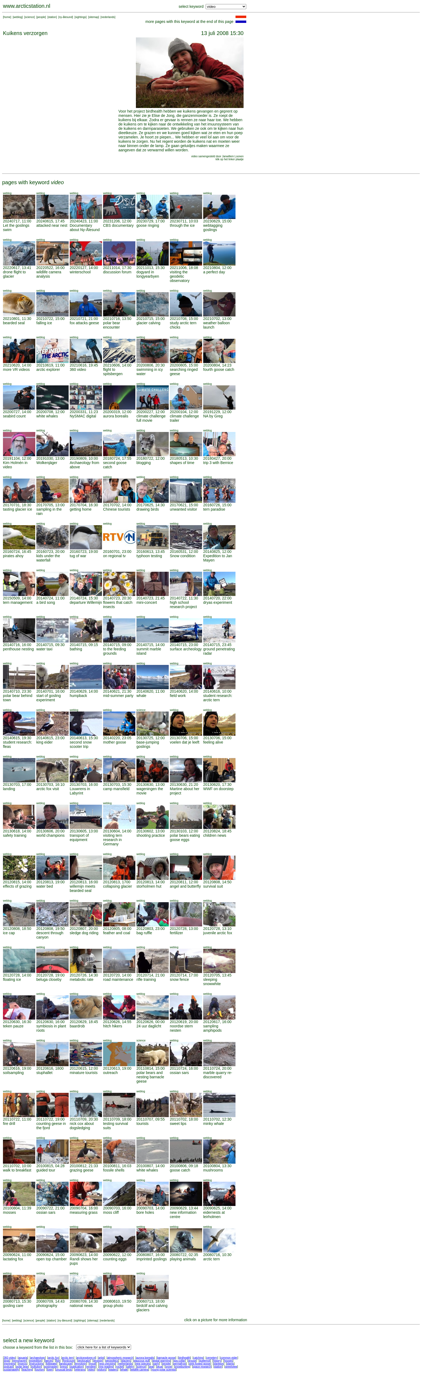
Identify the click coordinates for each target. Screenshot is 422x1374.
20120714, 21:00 (150, 975)
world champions (50, 835)
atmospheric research (120, 1357)
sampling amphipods (212, 1028)
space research (202, 1366)
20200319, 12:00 (117, 412)
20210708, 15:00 (184, 318)
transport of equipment (79, 837)
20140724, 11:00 (50, 598)
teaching (27, 1369)
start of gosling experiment (48, 697)
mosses (9, 1212)
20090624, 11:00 (17, 1255)
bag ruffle (144, 933)
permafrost (179, 1363)
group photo (113, 1305)
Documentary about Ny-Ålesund (85, 227)
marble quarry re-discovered (217, 1074)
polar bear (22, 1366)
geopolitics (111, 1360)
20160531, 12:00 (184, 551)
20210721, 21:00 (84, 318)
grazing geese (81, 1170)
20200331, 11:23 (84, 412)
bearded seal (14, 323)
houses (228, 1360)
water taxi (44, 649)
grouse (192, 1360)
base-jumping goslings (147, 744)
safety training (14, 835)
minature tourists (83, 1072)
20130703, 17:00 (17, 784)
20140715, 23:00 (184, 645)
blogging (143, 463)
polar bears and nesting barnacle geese (150, 1076)
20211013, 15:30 (150, 268)
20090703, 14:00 (150, 1208)
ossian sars (179, 1072)
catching (198, 1357)
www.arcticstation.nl (26, 6)
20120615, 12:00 (84, 1068)
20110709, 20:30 (84, 1119)
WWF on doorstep (218, 789)
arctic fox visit (47, 789)
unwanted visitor (183, 509)
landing (9, 789)
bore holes (145, 1212)
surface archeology (186, 649)
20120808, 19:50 (50, 928)
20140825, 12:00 (217, 551)
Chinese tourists (116, 509)
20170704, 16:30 (84, 505)
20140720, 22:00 (217, 598)
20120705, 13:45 (217, 975)
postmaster (50, 1366)
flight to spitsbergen (112, 371)
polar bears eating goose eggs (185, 837)
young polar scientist (164, 1369)
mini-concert (146, 602)
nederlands (107, 17)
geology (98, 1360)
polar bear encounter (111, 325)
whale (141, 695)
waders (113, 1369)
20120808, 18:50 (17, 928)
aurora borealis (115, 416)
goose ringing (147, 225)
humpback (78, 695)
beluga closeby (48, 979)
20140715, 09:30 (50, 645)
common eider (228, 1357)
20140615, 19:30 (17, 738)
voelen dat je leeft (184, 742)
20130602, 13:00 (150, 831)
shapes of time (182, 463)
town (50, 1369)
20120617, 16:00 (217, 1022)
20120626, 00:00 (150, 1022)
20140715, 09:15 (84, 645)
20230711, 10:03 (184, 221)
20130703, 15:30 (117, 784)
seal (151, 1366)
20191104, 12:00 (17, 458)
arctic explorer (48, 369)
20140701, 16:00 (50, 691)
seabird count (14, 416)
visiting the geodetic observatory (179, 276)
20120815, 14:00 (17, 882)
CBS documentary (118, 225)
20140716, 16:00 (17, 645)
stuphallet (44, 1072)
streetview (231, 1366)
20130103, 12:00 (184, 831)
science (29, 17)
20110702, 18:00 (184, 1119)
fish (58, 1360)
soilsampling (13, 1072)
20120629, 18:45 (84, 1022)
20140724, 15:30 (84, 598)
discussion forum (117, 272)
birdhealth (184, 1357)
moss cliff (111, 1212)
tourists (142, 1123)
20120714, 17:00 (184, 975)
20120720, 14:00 (117, 975)
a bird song (45, 602)
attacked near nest (51, 225)
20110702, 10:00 (17, 1166)
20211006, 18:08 (184, 268)
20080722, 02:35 (184, 1255)
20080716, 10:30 (217, 1255)
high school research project (183, 604)
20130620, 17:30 (217, 784)
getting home (81, 509)
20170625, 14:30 (150, 505)
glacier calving (148, 323)
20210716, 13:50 (117, 318)
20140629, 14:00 (84, 691)
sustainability (11, 1369)
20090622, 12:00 (117, 1255)
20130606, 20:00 (50, 831)
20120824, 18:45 (217, 831)
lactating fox (13, 1259)
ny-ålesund (65, 17)
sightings (80, 17)
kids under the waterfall (48, 558)
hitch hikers (112, 1026)
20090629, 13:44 (184, 1208)
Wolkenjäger (46, 463)
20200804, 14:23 (217, 365)
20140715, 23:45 (217, 645)
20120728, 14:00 (17, 975)
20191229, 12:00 (217, 412)
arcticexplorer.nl (86, 1357)
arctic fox (53, 1357)
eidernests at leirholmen (214, 1214)
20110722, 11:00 (17, 1119)
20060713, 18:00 (150, 1301)
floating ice (12, 979)
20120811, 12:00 (184, 882)
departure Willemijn (86, 602)
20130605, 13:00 (84, 831)
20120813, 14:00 (150, 882)
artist (101, 1357)
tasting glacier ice (17, 509)
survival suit (213, 886)
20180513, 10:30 (184, 458)
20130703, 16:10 (50, 784)
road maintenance (118, 979)
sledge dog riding (84, 933)
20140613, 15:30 (84, 738)
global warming (161, 1360)
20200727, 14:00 (17, 412)
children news (214, 835)
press (64, 1366)
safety (130, 1366)
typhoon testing (149, 556)
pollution (36, 1366)
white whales (47, 416)
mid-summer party (118, 695)
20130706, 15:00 (184, 738)
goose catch (180, 1170)
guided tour (45, 1170)
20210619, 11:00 (50, 365)
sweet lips (178, 1123)
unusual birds (64, 1369)
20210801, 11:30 (17, 318)
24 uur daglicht (148, 1026)
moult (92, 1363)
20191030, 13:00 (50, 458)
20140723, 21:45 (150, 598)
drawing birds (147, 509)
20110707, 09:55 (150, 1119)
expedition (35, 1360)
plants (230, 1363)
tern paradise (214, 509)
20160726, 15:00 (217, 505)
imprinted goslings (151, 1259)
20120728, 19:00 (50, 975)
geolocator (84, 1360)
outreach (110, 1072)
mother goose (114, 742)
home (7, 17)
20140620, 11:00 (150, 691)
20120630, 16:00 (50, 1022)
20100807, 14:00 (150, 1166)
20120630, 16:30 (17, 1022)
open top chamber (51, 1259)
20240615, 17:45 (50, 221)
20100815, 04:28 (50, 1166)
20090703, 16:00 (117, 1208)
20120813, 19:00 (50, 882)
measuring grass (84, 1212)
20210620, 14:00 (17, 365)
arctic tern (211, 1259)
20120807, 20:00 (84, 928)
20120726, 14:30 (84, 975)
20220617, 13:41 (17, 268)
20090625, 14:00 (217, 1208)
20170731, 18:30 (17, 505)
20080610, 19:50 (117, 1301)
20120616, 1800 (50, 1068)
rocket (119, 1366)
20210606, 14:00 (117, 365)
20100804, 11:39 (17, 1208)
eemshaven (20, 1360)
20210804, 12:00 (217, 268)
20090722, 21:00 (50, 1208)
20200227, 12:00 (150, 412)
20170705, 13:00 (50, 505)
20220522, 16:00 (50, 268)
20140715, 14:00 (150, 645)
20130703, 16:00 (84, 784)
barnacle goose (166, 1357)
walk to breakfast (17, 1170)
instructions (37, 1363)
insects (22, 1363)
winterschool (80, 272)
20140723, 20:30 (117, 598)
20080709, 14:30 (84, 1301)
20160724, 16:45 (17, 551)
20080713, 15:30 (17, 1301)
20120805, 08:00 (117, 928)
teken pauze (13, 1026)
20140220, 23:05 (117, 738)
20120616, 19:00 (17, 1068)
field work (178, 695)
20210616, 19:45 (84, 365)
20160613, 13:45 (150, 551)
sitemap (93, 17)
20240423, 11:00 (84, 221)
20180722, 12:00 (150, 458)
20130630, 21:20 (184, 784)
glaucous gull (141, 1360)
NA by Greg (213, 416)
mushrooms (213, 1170)
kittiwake (51, 1363)
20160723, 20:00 (50, 551)
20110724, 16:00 (184, 1068)
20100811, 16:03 (117, 1166)
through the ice (182, 225)
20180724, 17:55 (117, 458)
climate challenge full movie (151, 418)
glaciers (126, 1360)
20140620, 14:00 (184, 691)
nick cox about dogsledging (82, 1125)
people (41, 17)
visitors (101, 1369)
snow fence (179, 979)
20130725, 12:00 (150, 738)
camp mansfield (116, 789)
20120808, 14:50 (217, 882)
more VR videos (16, 369)
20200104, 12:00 (184, 412)
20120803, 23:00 (150, 928)
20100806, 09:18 (184, 1166)
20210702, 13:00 (217, 318)
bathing (76, 649)
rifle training (146, 979)
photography (46, 1305)
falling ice (44, 323)
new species (142, 1363)
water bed (44, 886)
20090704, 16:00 (84, 1208)
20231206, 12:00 (117, 221)
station (52, 17)
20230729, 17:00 (150, 221)
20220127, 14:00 (84, 268)
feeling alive (213, 742)
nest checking (107, 1363)
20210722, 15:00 (50, 318)
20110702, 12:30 (217, 1119)
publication (76, 1366)
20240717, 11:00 (17, 221)
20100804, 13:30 (217, 1166)
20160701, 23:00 (117, 551)
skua (159, 1366)
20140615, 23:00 (50, 738)
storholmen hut (148, 886)
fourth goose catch (218, 369)
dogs (7, 1360)
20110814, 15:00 (150, 1068)
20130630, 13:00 (150, 784)
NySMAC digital (83, 416)
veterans (80, 1369)
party (156, 1363)
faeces (48, 1360)
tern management (18, 602)
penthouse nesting (18, 649)
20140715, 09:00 (117, 645)
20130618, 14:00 (17, 831)
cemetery (211, 1357)
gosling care (13, 1305)
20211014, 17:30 (117, 268)
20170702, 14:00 (117, 505)
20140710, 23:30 (17, 691)
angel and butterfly (185, 886)
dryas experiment (217, 602)
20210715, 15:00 (150, 318)
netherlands (125, 1363)
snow (168, 1366)
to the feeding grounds (114, 651)
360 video (78, 369)
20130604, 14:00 (117, 831)
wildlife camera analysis (48, 274)
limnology (80, 1363)
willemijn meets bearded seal (82, 888)
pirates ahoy (13, 556)
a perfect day (214, 272)
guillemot (204, 1360)
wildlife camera (139, 1369)
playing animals (183, 1259)
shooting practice (150, 835)
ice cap (9, 933)
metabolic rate (81, 979)
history (217, 1360)
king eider (44, 742)
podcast (8, 1366)
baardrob (77, 1026)
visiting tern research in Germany (112, 839)
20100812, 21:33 (84, 1166)
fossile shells (113, 1170)
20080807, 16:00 (150, 1255)
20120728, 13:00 (184, 928)
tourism (39, 1369)
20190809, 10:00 (84, 458)
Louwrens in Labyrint (80, 791)
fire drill (9, 1123)
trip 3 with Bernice (218, 463)
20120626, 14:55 (117, 1022)
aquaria (22, 1357)
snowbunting (182, 1366)
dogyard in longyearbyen (147, 274)
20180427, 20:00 (217, 458)
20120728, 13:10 (217, 928)
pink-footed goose (200, 1363)
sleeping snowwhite (212, 981)
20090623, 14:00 (84, 1255)
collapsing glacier (117, 886)
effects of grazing (17, 886)
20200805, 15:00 (184, 365)
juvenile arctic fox (217, 933)
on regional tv (114, 556)
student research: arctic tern (217, 697)
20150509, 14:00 (17, 598)
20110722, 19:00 (50, 1119)
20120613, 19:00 (117, 1068)
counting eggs (114, 1259)
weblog (17, 17)
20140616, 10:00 (217, 691)
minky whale (213, 1123)
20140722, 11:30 (184, 598)
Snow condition (182, 556)
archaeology (37, 1357)
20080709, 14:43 (50, 1301)
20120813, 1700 (116, 882)
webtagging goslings (213, 227)
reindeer (91, 1366)
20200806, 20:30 (150, 365)
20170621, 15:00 (184, 505)
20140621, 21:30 (117, 691)
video (91, 1369)
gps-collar (179, 1360)
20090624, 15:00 (50, 1255)
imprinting (9, 1363)
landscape (66, 1363)
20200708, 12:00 (50, 412)
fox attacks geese (84, 323)
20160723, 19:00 (84, 551)
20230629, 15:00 (217, 221)
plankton (218, 1363)
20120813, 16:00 (84, 882)
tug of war (78, 556)
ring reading (106, 1366)
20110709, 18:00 (117, 1119)
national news (81, 1305)
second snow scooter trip (81, 744)
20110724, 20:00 (217, 1068)
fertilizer (176, 933)
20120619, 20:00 (184, 1022)
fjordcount (69, 1360)
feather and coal (116, 933)
